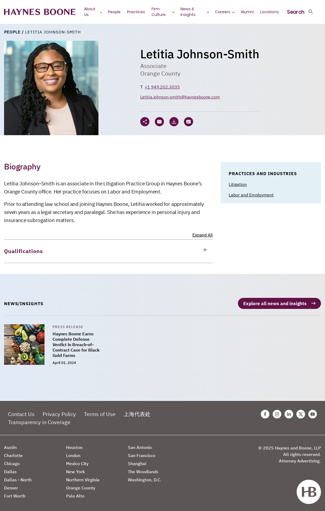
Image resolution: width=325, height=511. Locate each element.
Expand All (203, 235)
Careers (222, 12)
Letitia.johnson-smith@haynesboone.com (180, 97)
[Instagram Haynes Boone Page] (277, 412)
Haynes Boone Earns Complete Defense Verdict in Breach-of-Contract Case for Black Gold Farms (76, 342)
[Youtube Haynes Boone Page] (312, 412)
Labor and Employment (251, 194)
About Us (89, 11)
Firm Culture (159, 11)
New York (75, 469)
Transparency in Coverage (39, 420)
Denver (11, 485)
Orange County (160, 73)
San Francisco (141, 453)
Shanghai (137, 461)
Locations (269, 12)
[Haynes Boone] (40, 12)
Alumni (247, 12)
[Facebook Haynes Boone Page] (265, 412)
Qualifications (23, 251)
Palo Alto (75, 493)
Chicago (12, 461)
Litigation (238, 184)
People (114, 12)
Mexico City (77, 461)
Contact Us (21, 411)
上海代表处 (137, 411)
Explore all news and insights (273, 301)
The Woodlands (143, 469)
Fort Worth (14, 493)
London (73, 453)
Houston (74, 445)
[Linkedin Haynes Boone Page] (289, 412)
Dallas (10, 469)
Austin (10, 445)
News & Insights (188, 11)
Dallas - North (18, 477)
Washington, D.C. (145, 477)
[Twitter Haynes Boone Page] (300, 412)
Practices (136, 12)
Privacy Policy (59, 411)
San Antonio (140, 445)
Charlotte (13, 453)
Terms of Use (99, 411)
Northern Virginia (83, 477)
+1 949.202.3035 (162, 87)
